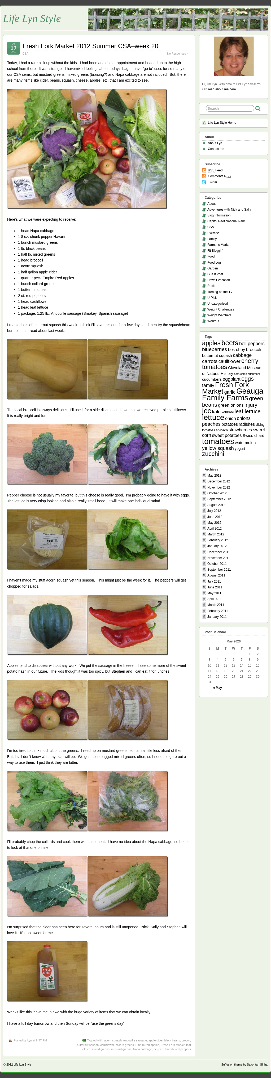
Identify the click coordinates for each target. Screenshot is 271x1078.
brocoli (186, 1040)
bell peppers (252, 343)
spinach (222, 430)
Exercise (213, 233)
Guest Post (215, 274)
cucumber (254, 373)
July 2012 (214, 511)
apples (211, 343)
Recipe (212, 286)
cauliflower (107, 1044)
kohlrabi (227, 412)
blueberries (214, 349)
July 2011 (214, 581)
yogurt (240, 448)
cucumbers (212, 379)
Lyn (29, 1040)
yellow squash (218, 448)
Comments (219, 176)
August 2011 (216, 575)
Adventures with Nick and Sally (229, 209)
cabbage (242, 355)
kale (216, 411)
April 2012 (214, 528)
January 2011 (217, 617)
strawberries (240, 429)
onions (244, 418)
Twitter (212, 182)
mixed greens (101, 1049)
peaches (211, 424)
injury (250, 405)
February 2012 (217, 540)
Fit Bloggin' (215, 250)
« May (217, 688)
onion (230, 418)
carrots (209, 361)
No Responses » (177, 53)
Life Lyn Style (32, 18)
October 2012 (217, 493)
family (208, 385)
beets (229, 343)
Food (211, 256)
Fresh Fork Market (173, 1044)
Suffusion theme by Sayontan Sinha (244, 1064)
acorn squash (113, 1040)
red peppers (183, 1049)
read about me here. (222, 89)
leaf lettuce (247, 411)
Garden (212, 268)
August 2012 (216, 505)
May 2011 (214, 593)
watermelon (245, 442)
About (211, 204)
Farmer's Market (218, 245)
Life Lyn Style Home (222, 123)
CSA (25, 53)
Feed (215, 170)
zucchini (213, 453)
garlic (229, 392)
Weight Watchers (219, 315)
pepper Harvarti (164, 1049)
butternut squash (88, 1044)
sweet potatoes (227, 435)
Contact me (216, 149)
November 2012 (218, 487)
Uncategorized (217, 303)
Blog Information (218, 215)
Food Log (214, 262)
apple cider (155, 1040)
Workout (213, 321)
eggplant (232, 379)
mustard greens (121, 1049)
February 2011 (217, 611)
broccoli (253, 349)
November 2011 (218, 558)
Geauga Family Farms (232, 394)
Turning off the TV (220, 292)
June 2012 (214, 517)
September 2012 (219, 499)
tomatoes (218, 441)
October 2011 (217, 564)
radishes (247, 424)
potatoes (229, 424)
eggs (247, 379)
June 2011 (214, 587)
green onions (230, 405)
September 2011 (219, 569)
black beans (172, 1040)
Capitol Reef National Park (226, 221)
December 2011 (218, 552)
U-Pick (212, 298)
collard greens (125, 1044)
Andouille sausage (135, 1040)
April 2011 (214, 599)
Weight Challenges (220, 309)
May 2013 (214, 475)
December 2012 (218, 481)
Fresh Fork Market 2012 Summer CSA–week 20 (90, 46)
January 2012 (217, 546)
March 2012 (215, 534)
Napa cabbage (142, 1049)
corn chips (240, 373)
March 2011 (215, 605)
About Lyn (215, 143)
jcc (206, 411)
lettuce (213, 417)
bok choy (236, 349)
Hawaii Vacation (218, 280)
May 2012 (214, 523)
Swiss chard (253, 435)
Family (212, 239)
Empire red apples (147, 1044)
